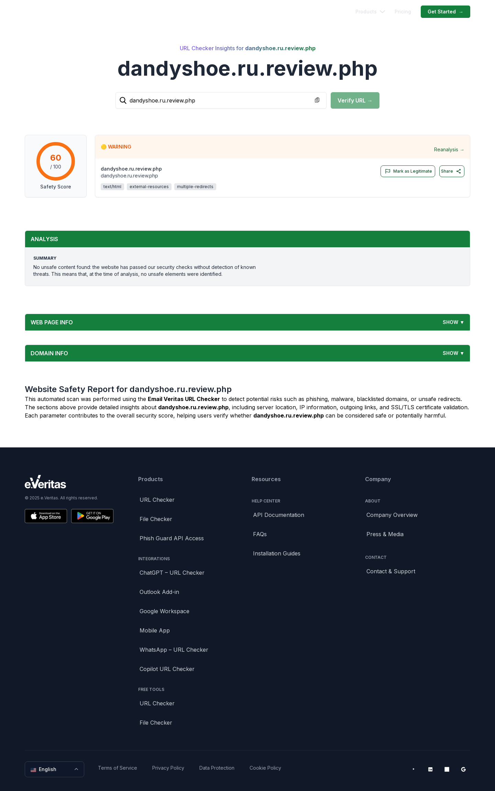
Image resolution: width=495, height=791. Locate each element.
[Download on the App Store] (46, 516)
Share (451, 171)
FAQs (260, 534)
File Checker (156, 519)
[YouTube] (414, 769)
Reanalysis (449, 149)
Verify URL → (355, 100)
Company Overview (392, 514)
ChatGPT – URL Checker (172, 572)
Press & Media (385, 534)
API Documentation (278, 514)
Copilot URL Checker (167, 668)
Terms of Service (117, 768)
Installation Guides (276, 553)
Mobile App (155, 630)
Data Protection (216, 768)
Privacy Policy (168, 768)
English (55, 769)
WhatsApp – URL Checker (174, 649)
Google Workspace (164, 611)
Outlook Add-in (159, 591)
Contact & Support (390, 571)
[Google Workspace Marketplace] (463, 769)
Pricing (403, 11)
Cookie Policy (265, 768)
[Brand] (69, 481)
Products (370, 11)
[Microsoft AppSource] (447, 769)
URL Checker (157, 499)
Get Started (445, 11)
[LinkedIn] (430, 769)
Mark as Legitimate (407, 171)
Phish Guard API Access (172, 538)
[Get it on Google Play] (92, 516)
